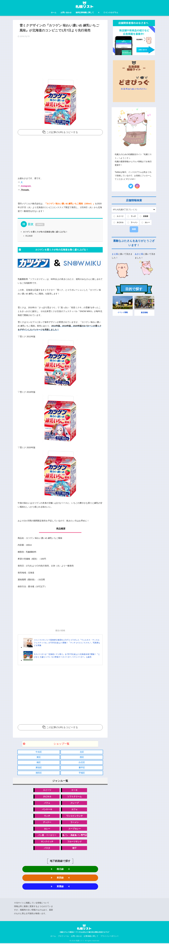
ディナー (47, 823)
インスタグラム (111, 12)
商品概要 (29, 236)
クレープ (74, 803)
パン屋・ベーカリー (47, 835)
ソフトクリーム (74, 797)
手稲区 (82, 773)
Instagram (25, 186)
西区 (82, 757)
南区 (39, 762)
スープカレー (74, 829)
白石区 (82, 762)
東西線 (60, 878)
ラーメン (74, 823)
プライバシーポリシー (109, 937)
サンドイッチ (47, 842)
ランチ (47, 816)
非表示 (39, 224)
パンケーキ (47, 810)
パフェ (47, 803)
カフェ (74, 810)
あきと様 (139, 254)
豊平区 (82, 768)
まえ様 (115, 254)
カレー (47, 829)
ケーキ (74, 790)
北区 (82, 752)
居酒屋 (145, 216)
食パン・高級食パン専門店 (74, 835)
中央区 (39, 752)
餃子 (74, 848)
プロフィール (63, 937)
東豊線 (60, 887)
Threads (24, 190)
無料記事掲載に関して (85, 12)
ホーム (53, 12)
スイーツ (47, 790)
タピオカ (47, 797)
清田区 (39, 773)
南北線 (60, 869)
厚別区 (39, 768)
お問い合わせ (66, 12)
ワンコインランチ (74, 816)
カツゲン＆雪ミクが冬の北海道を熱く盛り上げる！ (45, 232)
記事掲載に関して (91, 937)
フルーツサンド (74, 842)
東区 (39, 757)
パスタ (47, 848)
